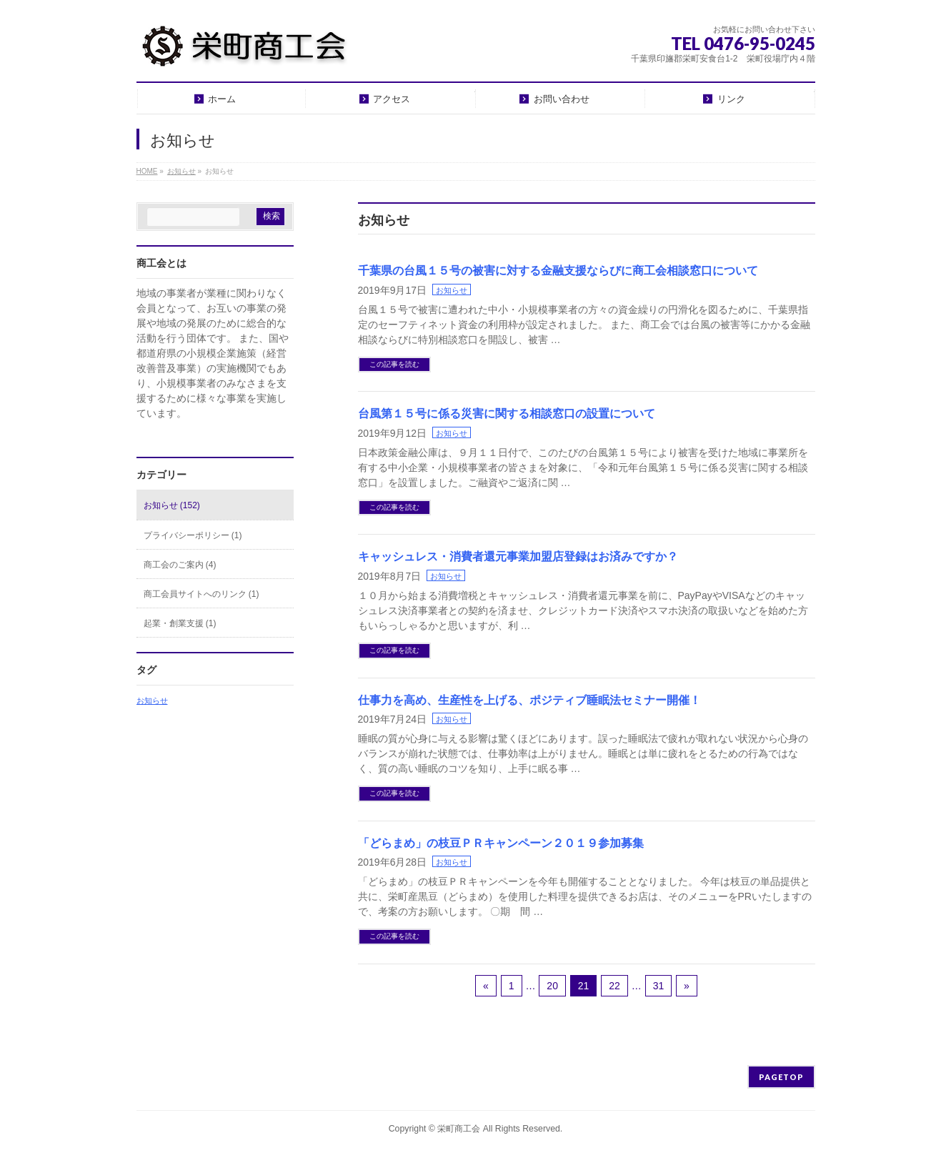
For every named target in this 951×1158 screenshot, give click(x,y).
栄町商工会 (458, 1129)
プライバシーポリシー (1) (193, 535)
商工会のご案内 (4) (180, 565)
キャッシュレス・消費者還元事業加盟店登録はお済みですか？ (518, 556)
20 (552, 985)
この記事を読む (394, 364)
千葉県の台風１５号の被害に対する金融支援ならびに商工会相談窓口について (558, 270)
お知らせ (451, 290)
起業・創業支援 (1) (180, 623)
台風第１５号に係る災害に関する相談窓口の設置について (506, 413)
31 (658, 985)
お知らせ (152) (172, 505)
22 (614, 985)
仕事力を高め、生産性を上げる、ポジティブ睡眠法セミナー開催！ (529, 700)
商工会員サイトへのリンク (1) (201, 594)
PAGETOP (781, 1077)
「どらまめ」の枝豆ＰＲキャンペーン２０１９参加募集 (501, 843)
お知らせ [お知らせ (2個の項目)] (152, 700)
